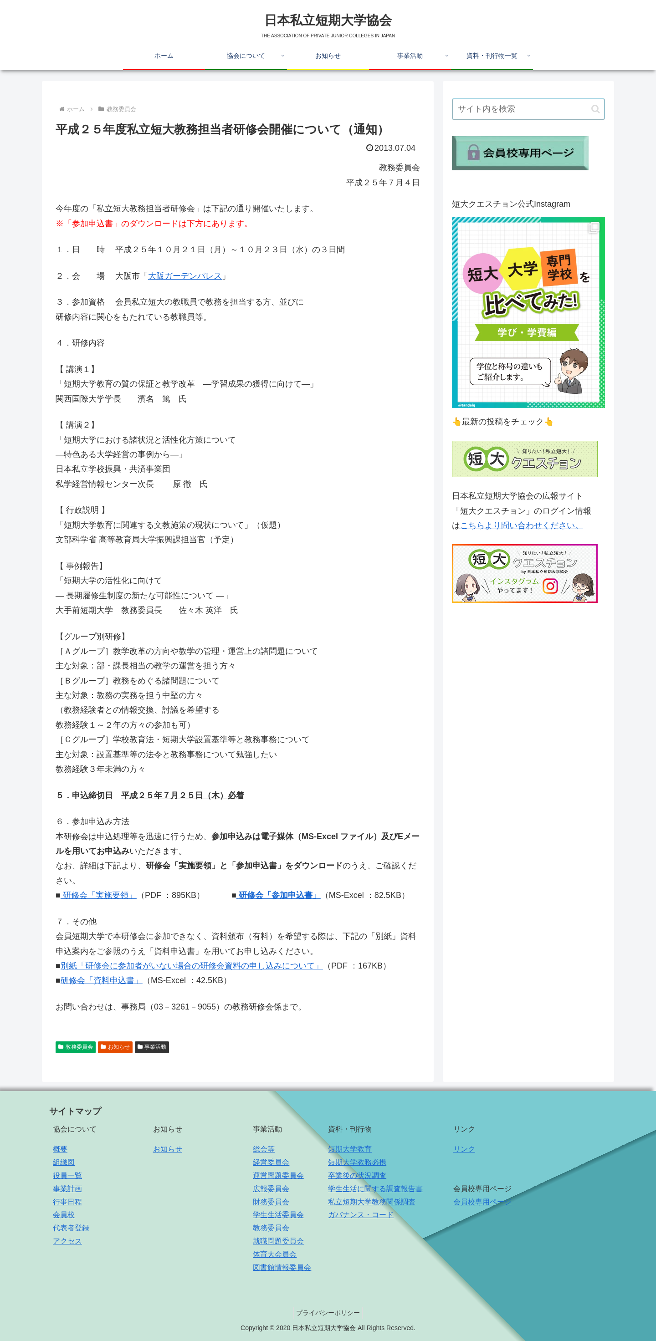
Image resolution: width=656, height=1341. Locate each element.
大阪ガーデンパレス (185, 275)
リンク (464, 1149)
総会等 (264, 1149)
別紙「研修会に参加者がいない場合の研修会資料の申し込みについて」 (192, 965)
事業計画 (67, 1189)
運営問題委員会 (278, 1175)
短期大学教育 (350, 1149)
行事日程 (67, 1202)
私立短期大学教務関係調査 (371, 1202)
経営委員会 (271, 1162)
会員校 (64, 1215)
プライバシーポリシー (328, 1312)
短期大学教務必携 (357, 1162)
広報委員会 (271, 1189)
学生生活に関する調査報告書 (375, 1189)
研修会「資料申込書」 (102, 980)
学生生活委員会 (278, 1215)
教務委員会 (75, 1047)
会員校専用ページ (482, 1202)
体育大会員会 (275, 1254)
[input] (528, 109)
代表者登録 (71, 1228)
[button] (596, 109)
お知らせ (115, 1047)
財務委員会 (271, 1202)
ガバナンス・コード (361, 1215)
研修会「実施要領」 (99, 895)
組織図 (64, 1162)
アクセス (67, 1241)
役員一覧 (67, 1175)
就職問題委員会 (278, 1241)
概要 (60, 1149)
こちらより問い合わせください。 (521, 525)
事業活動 (152, 1047)
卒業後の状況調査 (357, 1175)
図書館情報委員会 (282, 1267)
